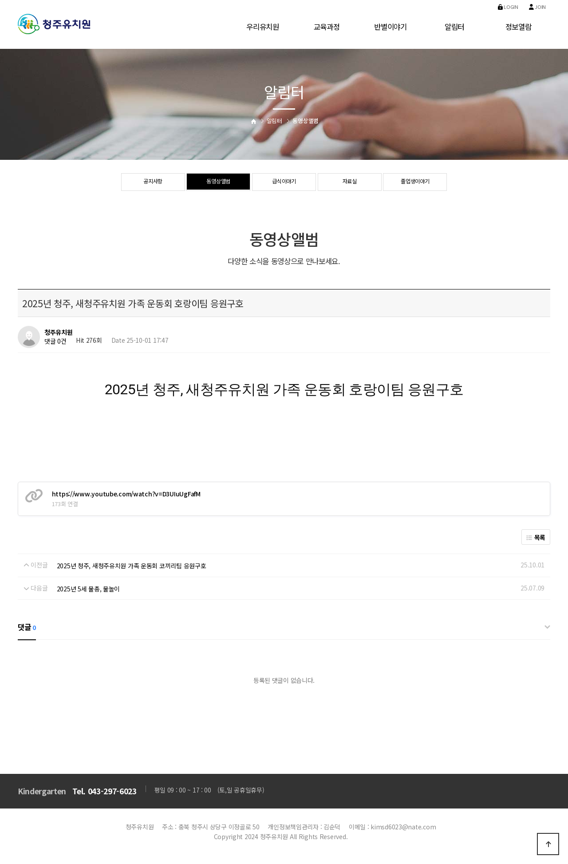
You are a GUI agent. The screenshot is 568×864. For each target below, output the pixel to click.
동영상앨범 (218, 182)
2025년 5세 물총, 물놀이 (88, 588)
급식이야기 (284, 182)
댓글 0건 (55, 341)
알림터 (454, 26)
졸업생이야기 (415, 182)
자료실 (349, 182)
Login (508, 6)
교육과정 (327, 26)
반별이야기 (390, 26)
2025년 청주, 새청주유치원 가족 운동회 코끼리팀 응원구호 (131, 565)
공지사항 (153, 182)
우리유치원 (262, 26)
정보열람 (518, 26)
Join (537, 6)
